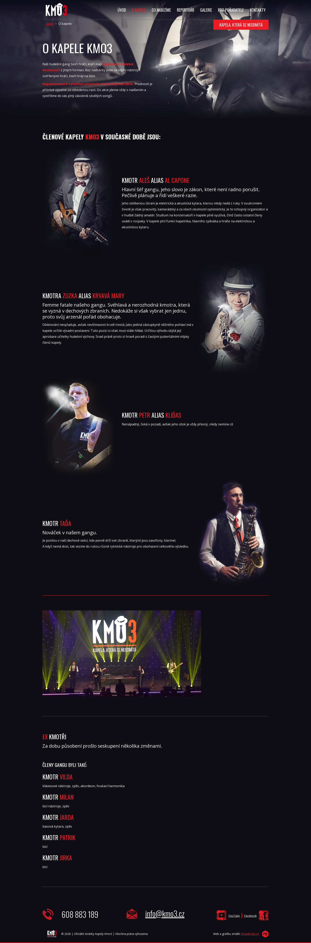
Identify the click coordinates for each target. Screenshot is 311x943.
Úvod (122, 10)
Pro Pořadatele (231, 10)
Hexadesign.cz (250, 934)
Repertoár (185, 10)
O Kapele (139, 10)
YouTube (234, 916)
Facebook (250, 916)
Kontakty (258, 10)
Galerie (206, 10)
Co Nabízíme (161, 10)
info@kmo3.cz (164, 913)
